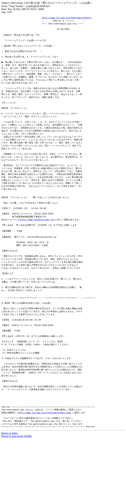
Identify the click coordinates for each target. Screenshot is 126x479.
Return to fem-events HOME (16, 476)
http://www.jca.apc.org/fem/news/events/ (67, 17)
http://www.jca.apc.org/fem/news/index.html (44, 451)
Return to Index (9, 473)
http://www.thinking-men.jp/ (37, 236)
